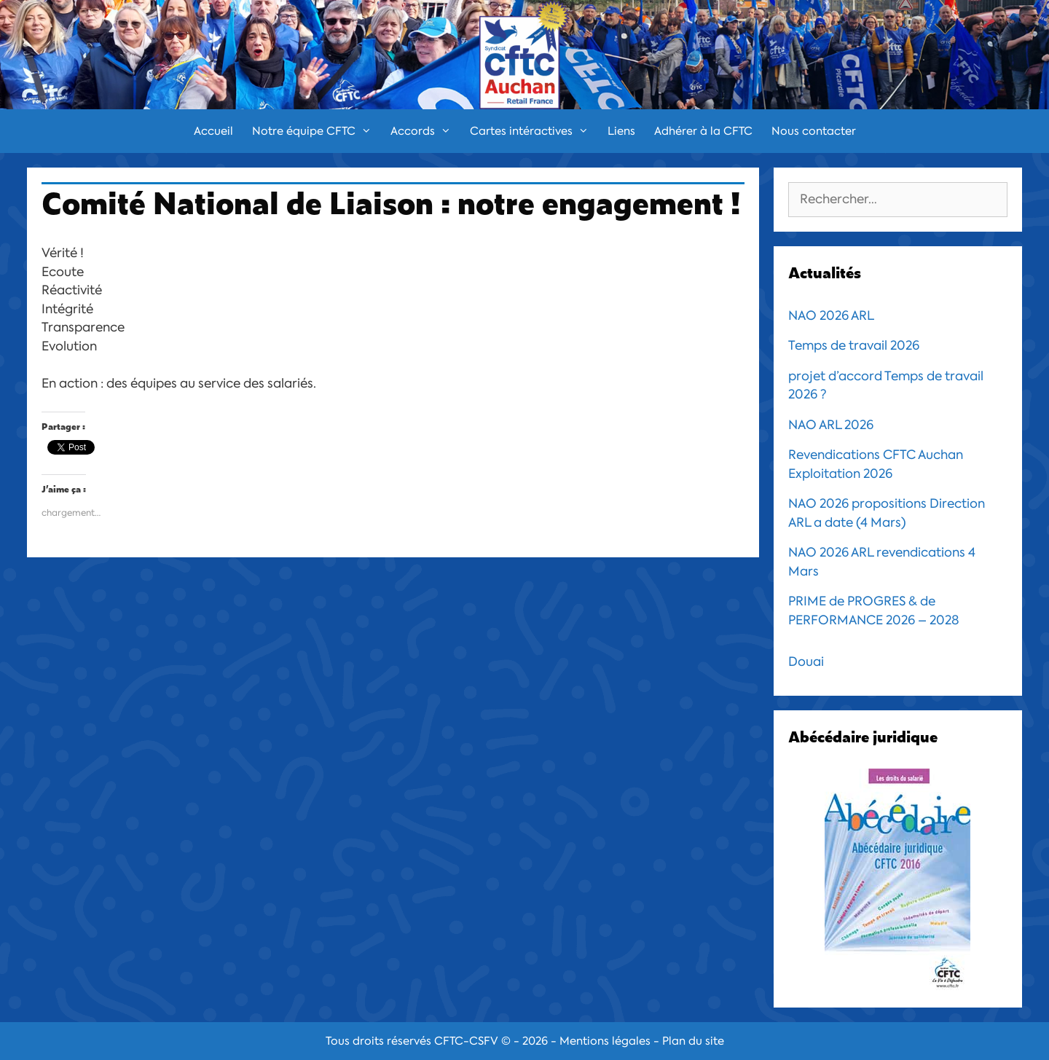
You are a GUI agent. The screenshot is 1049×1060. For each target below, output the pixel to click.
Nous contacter (813, 131)
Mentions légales (605, 1041)
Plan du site (693, 1041)
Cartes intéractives (534, 131)
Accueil (213, 131)
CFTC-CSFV (466, 1041)
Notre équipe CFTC (316, 131)
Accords (425, 131)
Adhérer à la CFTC (703, 131)
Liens (621, 131)
